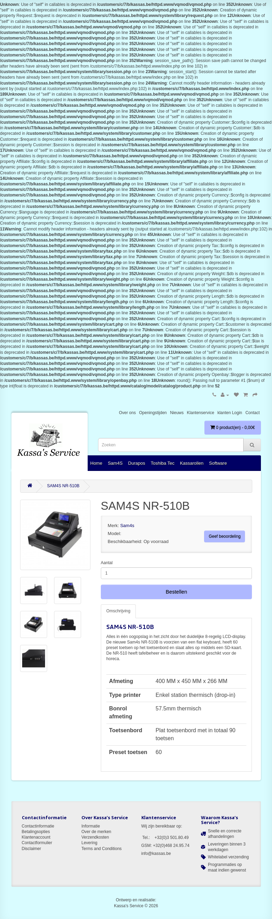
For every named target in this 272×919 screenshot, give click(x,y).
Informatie (90, 826)
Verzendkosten (95, 837)
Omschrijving (118, 611)
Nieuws (177, 412)
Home (96, 463)
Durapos (136, 463)
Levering (89, 842)
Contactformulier (37, 842)
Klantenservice (200, 412)
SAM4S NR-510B (63, 485)
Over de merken (96, 831)
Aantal (107, 562)
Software (218, 463)
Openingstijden (153, 412)
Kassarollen (191, 463)
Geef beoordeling (224, 536)
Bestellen (176, 592)
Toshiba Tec (162, 463)
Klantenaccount (36, 837)
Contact (252, 412)
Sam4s (127, 525)
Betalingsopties (36, 831)
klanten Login (229, 412)
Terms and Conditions (101, 848)
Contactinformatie (38, 826)
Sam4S (115, 463)
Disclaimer (31, 848)
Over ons (127, 412)
